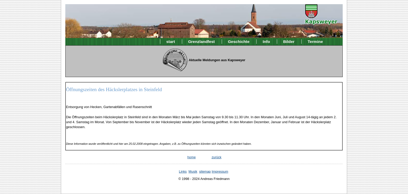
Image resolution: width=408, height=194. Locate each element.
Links (183, 171)
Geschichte (239, 41)
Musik (193, 171)
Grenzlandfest (201, 41)
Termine (315, 41)
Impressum (220, 171)
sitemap (205, 171)
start (170, 41)
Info (266, 41)
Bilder (289, 41)
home (191, 157)
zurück (216, 157)
